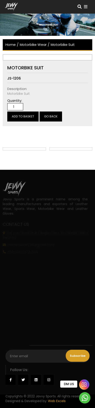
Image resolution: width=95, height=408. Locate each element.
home (10, 44)
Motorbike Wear (33, 44)
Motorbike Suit (63, 44)
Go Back (51, 116)
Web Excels (57, 401)
